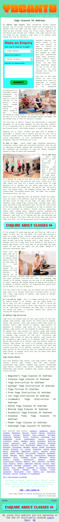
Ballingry (41, 461)
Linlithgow (45, 437)
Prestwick (34, 437)
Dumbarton (51, 455)
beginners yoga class (11, 215)
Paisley (34, 433)
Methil (52, 457)
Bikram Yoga (29, 205)
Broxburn (18, 461)
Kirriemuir (51, 461)
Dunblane (44, 451)
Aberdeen (26, 447)
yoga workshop (38, 236)
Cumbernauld (25, 451)
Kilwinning (7, 472)
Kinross (41, 439)
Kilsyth (15, 473)
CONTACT (47, 16)
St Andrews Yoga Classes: (14, 25)
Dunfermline (50, 465)
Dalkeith (41, 459)
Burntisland (18, 472)
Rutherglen (37, 449)
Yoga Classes (29, 376)
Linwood (46, 449)
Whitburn (17, 437)
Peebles (42, 433)
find (8, 361)
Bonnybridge (30, 445)
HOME (37, 16)
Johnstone (51, 443)
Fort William (30, 453)
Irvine (52, 451)
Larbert (35, 451)
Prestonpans (16, 447)
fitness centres (38, 209)
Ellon (42, 465)
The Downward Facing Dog (35, 189)
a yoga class (32, 35)
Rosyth (52, 431)
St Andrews (40, 467)
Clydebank (24, 457)
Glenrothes (51, 472)
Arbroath (16, 435)
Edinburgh (27, 465)
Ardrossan (51, 439)
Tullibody (30, 467)
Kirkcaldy (14, 449)
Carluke (6, 449)
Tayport (20, 463)
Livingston (7, 441)
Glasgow (16, 469)
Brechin (16, 459)
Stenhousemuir (29, 439)
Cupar (35, 465)
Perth (22, 445)
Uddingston (43, 457)
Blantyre (27, 461)
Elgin (15, 457)
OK (34, 520)
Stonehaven (51, 453)
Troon (28, 472)
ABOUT (41, 16)
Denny (53, 463)
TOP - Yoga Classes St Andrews (15, 477)
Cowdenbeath (7, 439)
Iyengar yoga (8, 321)
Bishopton (6, 435)
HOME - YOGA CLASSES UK (29, 490)
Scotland (36, 347)
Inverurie (14, 445)
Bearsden (13, 455)
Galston (34, 447)
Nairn (35, 469)
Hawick (32, 441)
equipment (6, 124)
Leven (24, 443)
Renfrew (6, 467)
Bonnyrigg (51, 441)
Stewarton (41, 453)
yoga (34, 29)
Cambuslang (29, 463)
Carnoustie (16, 443)
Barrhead (17, 465)
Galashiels (43, 431)
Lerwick (32, 443)
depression (40, 61)
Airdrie (28, 449)
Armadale (24, 441)
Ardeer (16, 441)
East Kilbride (39, 435)
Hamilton (29, 455)
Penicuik (6, 469)
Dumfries (38, 463)
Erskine (6, 445)
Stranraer (23, 473)
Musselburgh (50, 447)
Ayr (21, 449)
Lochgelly (33, 431)
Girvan (33, 457)
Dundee (5, 455)
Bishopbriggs (29, 459)
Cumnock (52, 459)
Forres (18, 439)
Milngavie (41, 443)
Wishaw (41, 447)
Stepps (5, 453)
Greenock (20, 453)
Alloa (5, 463)
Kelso (21, 455)
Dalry (34, 461)
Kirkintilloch (8, 461)
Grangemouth (35, 473)
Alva (53, 437)
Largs (13, 467)
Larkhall (43, 469)
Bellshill (6, 447)
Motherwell (16, 433)
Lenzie (52, 469)
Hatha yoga (42, 323)
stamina (31, 33)
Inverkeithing (40, 455)
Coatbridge (15, 451)
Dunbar (52, 445)
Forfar (25, 437)
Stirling (46, 463)
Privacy (54, 500)
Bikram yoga (44, 333)
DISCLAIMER (53, 16)
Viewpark (25, 469)
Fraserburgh (7, 465)
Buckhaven (6, 457)
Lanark (12, 453)
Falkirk (6, 459)
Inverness (51, 467)
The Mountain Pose (10, 193)
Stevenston (51, 433)
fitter (20, 136)
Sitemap (5, 500)
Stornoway (51, 435)
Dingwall (6, 433)
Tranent (6, 443)
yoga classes (51, 331)
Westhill (12, 463)
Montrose (25, 433)
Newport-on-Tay (42, 445)
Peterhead (6, 473)
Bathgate (26, 435)
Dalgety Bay (39, 472)
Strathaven (41, 441)
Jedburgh (21, 467)
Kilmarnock (7, 437)
